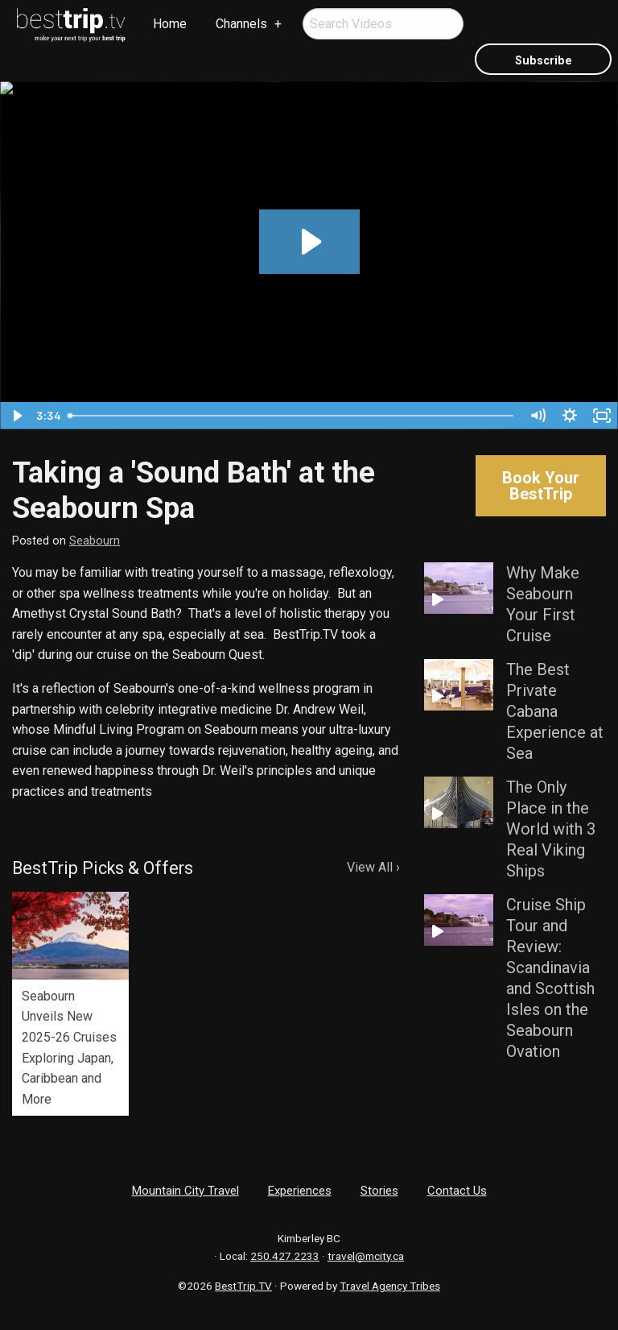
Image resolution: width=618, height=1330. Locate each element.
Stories (379, 1190)
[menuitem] (71, 25)
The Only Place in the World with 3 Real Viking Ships (550, 828)
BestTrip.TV (243, 1285)
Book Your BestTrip (540, 485)
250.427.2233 (284, 1255)
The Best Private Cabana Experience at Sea (555, 711)
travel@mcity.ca (366, 1255)
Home (170, 23)
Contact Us (457, 1190)
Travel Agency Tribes (390, 1285)
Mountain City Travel (185, 1190)
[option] (70, 1004)
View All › (373, 867)
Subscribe (543, 61)
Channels (241, 23)
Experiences (300, 1190)
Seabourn (94, 541)
